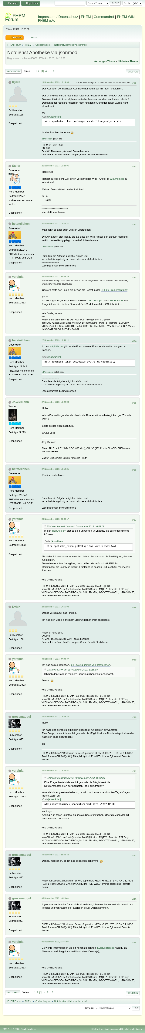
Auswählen (54, 116)
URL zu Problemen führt (114, 290)
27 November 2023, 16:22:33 (55, 402)
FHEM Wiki (125, 17)
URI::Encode (115, 300)
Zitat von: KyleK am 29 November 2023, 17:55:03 (72, 669)
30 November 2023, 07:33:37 (55, 659)
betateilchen (21, 223)
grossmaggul (21, 716)
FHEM (86, 17)
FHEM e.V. (46, 20)
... (51, 71)
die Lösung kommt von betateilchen (90, 665)
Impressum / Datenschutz (58, 17)
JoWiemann (20, 402)
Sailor (16, 165)
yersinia (17, 276)
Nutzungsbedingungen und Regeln (112, 1029)
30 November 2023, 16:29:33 (55, 716)
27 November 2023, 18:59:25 (55, 469)
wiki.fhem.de (117, 178)
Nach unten (13, 71)
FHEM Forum (15, 17)
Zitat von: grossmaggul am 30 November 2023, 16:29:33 (76, 778)
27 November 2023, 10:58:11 (55, 340)
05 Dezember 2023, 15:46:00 (55, 942)
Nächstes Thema (128, 61)
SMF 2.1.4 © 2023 (11, 1029)
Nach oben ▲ (136, 1029)
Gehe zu (89, 1008)
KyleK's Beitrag (105, 947)
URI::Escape (95, 300)
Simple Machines (28, 1029)
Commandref (104, 17)
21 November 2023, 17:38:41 (55, 223)
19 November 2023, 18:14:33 (55, 82)
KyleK (16, 82)
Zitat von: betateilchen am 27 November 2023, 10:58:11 (75, 526)
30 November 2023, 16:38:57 (55, 770)
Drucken (132, 72)
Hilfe (93, 1029)
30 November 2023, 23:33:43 (55, 855)
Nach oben (12, 992)
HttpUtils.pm (56, 346)
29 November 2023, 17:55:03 (55, 607)
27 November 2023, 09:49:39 (55, 277)
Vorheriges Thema (105, 61)
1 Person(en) (47, 247)
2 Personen (47, 139)
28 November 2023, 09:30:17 (55, 519)
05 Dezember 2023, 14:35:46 (55, 898)
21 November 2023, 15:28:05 (55, 166)
